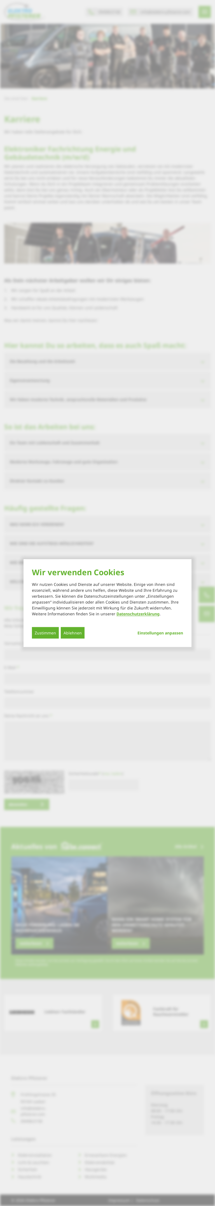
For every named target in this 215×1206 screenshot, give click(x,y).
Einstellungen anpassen (160, 633)
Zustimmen (45, 632)
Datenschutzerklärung (138, 613)
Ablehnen (73, 632)
